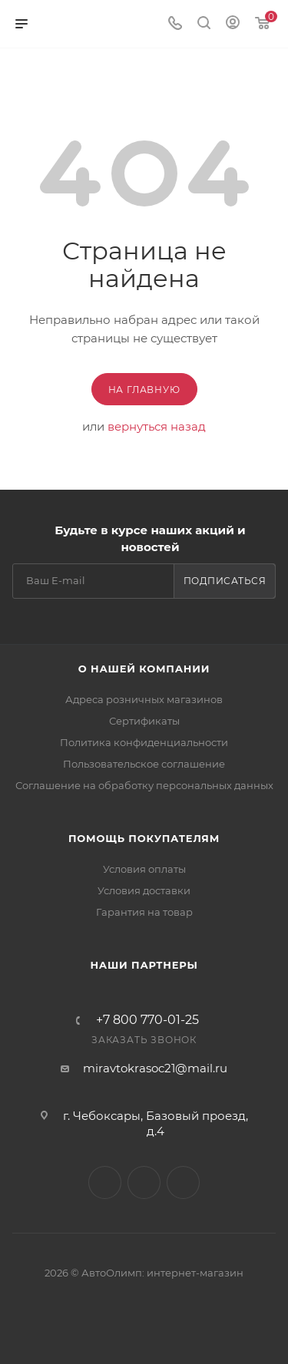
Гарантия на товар (144, 912)
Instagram (183, 1182)
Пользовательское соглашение (144, 764)
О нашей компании (144, 668)
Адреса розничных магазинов (144, 699)
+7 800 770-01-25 (147, 1020)
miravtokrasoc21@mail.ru (155, 1068)
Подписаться (225, 580)
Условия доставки (144, 890)
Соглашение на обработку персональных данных (144, 785)
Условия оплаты (144, 869)
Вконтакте (104, 1182)
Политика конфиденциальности (144, 742)
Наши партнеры (143, 965)
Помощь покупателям (144, 838)
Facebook (144, 1182)
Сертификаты (144, 721)
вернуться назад (157, 426)
